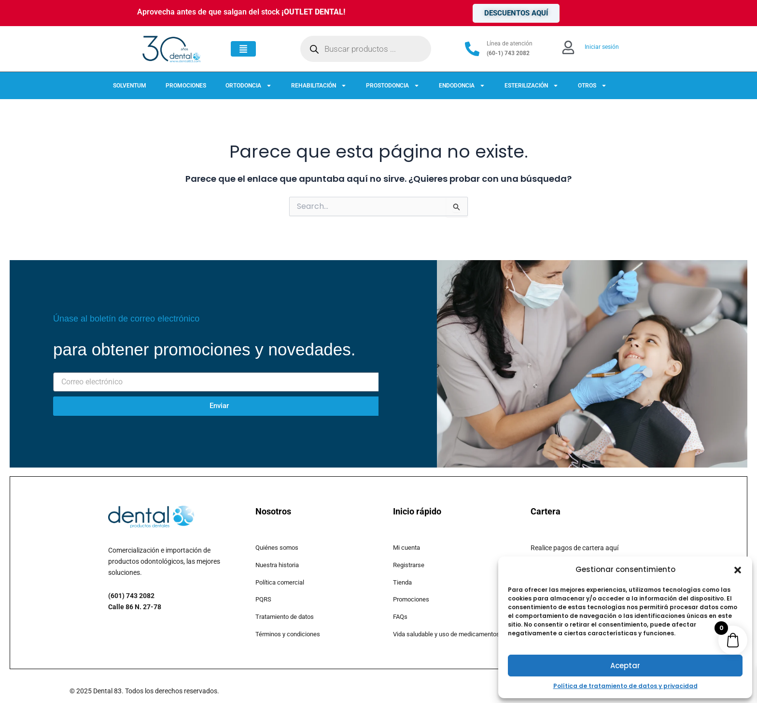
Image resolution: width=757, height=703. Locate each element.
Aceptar (625, 665)
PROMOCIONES (186, 85)
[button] (738, 570)
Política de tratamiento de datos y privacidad (625, 686)
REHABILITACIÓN (319, 85)
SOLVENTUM (129, 85)
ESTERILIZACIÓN (532, 85)
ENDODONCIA (462, 85)
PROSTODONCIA (393, 85)
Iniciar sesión (602, 47)
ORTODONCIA (248, 85)
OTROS (592, 85)
